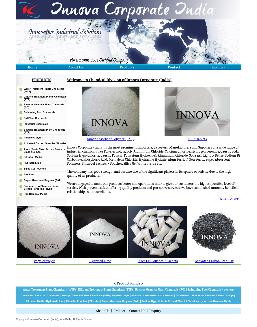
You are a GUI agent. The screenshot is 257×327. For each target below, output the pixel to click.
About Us (75, 67)
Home (32, 67)
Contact (174, 67)
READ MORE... (230, 199)
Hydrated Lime (32, 162)
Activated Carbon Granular (214, 261)
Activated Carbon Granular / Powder (45, 143)
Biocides (29, 174)
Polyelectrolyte (32, 137)
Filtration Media (33, 157)
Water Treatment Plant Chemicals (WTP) (49, 289)
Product (119, 311)
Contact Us (137, 311)
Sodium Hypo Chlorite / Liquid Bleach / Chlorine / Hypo (41, 187)
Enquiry (218, 67)
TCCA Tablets (197, 139)
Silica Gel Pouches (35, 168)
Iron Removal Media (35, 194)
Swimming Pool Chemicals (39, 112)
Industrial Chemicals (36, 124)
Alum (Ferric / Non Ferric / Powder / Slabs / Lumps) (205, 295)
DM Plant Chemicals (35, 118)
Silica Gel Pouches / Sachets (158, 261)
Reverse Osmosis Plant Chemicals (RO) (160, 289)
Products (127, 67)
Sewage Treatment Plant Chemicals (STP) (85, 295)
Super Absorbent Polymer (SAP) (43, 180)
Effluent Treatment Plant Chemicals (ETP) (105, 289)
